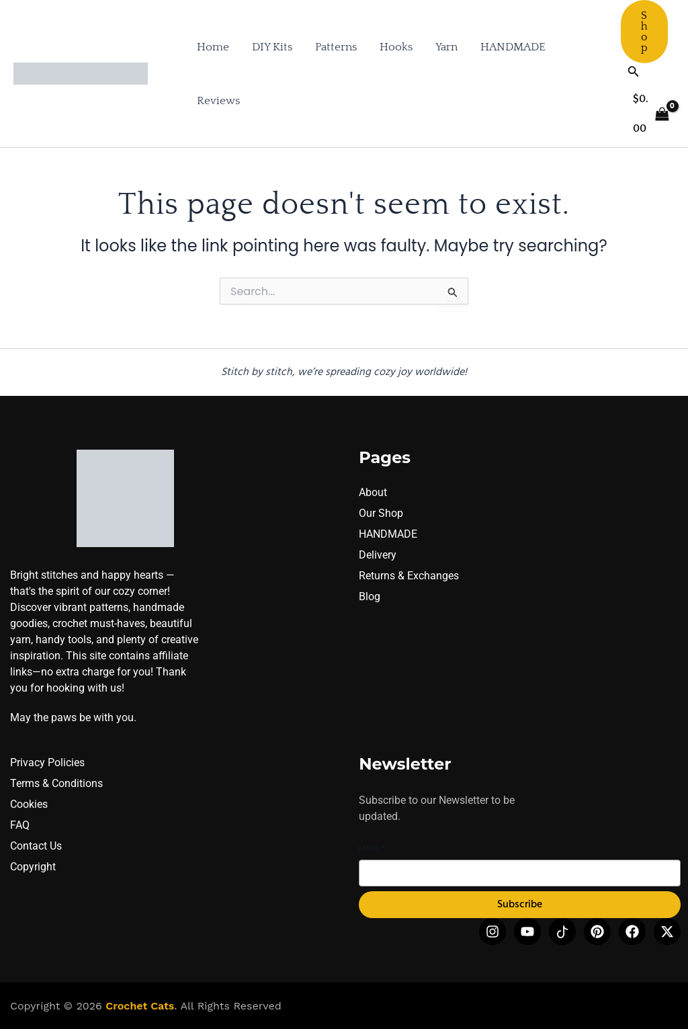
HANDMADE (513, 47)
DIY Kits (272, 47)
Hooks (396, 47)
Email (372, 849)
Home (213, 47)
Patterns (336, 47)
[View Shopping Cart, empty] (651, 114)
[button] (644, 31)
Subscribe (519, 904)
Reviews (218, 101)
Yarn (446, 47)
